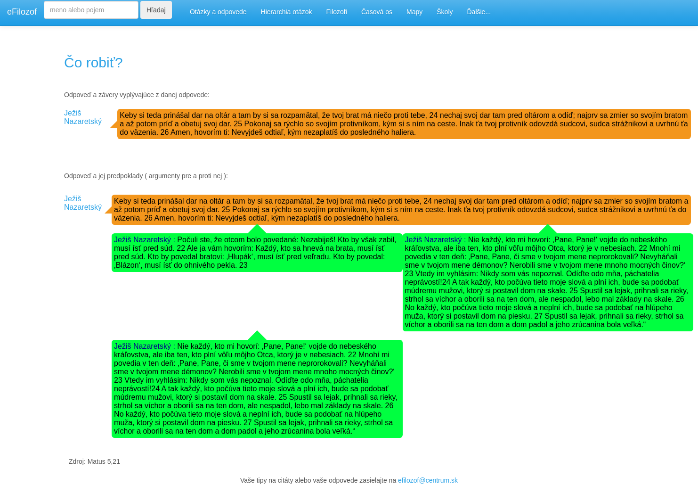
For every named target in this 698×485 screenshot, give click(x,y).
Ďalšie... (479, 12)
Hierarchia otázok (286, 12)
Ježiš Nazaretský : (145, 240)
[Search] (91, 10)
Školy (445, 12)
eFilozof (22, 11)
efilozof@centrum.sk (428, 480)
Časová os (376, 12)
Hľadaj (156, 10)
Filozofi (336, 12)
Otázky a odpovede (218, 12)
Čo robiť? (93, 62)
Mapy (414, 12)
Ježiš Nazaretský (83, 117)
